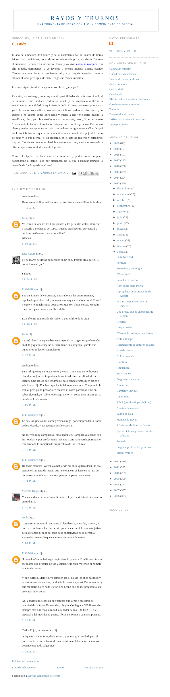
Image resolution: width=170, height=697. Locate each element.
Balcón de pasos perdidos (124, 79)
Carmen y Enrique (126, 390)
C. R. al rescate (125, 356)
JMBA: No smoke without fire (127, 119)
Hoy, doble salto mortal (129, 285)
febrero (121, 246)
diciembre (123, 188)
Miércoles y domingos (129, 268)
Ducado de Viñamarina (122, 74)
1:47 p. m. (29, 355)
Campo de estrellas (120, 68)
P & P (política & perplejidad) (133, 402)
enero (120, 251)
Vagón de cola (124, 413)
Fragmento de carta (127, 379)
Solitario (121, 441)
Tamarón (114, 109)
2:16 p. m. (29, 405)
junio (120, 223)
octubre (122, 200)
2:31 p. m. (29, 450)
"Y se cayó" (123, 274)
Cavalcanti (115, 94)
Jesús (25, 218)
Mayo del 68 (123, 373)
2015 (117, 171)
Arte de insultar (125, 350)
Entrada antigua (94, 667)
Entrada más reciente (24, 667)
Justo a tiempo (124, 339)
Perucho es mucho (126, 280)
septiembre (124, 205)
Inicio (60, 667)
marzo (121, 240)
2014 (117, 177)
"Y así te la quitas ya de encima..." (136, 333)
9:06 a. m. (29, 651)
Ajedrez (121, 321)
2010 (117, 473)
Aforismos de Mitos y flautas (133, 425)
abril (120, 234)
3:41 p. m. (29, 507)
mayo (120, 228)
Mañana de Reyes (126, 419)
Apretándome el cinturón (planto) (135, 344)
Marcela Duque (31, 491)
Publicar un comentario (25, 661)
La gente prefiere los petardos (133, 447)
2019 (117, 148)
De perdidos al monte (121, 114)
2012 (117, 461)
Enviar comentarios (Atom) (44, 675)
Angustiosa (122, 367)
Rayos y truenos (85, 18)
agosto (121, 211)
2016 (117, 166)
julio (120, 217)
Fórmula (121, 262)
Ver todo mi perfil (123, 51)
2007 (117, 490)
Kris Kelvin (28, 253)
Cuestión (121, 362)
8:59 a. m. (29, 243)
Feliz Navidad (124, 257)
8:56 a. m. (29, 208)
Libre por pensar (118, 124)
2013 (117, 183)
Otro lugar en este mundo (124, 104)
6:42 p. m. (29, 620)
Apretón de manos (126, 408)
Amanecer (122, 385)
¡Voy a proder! (124, 327)
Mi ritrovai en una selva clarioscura (129, 99)
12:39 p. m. (30, 324)
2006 (117, 496)
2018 (117, 154)
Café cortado (116, 89)
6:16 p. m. (29, 543)
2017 (117, 160)
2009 (117, 478)
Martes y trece (124, 452)
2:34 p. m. (29, 481)
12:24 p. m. (30, 279)
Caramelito (122, 396)
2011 (117, 467)
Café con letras (118, 84)
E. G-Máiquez (30, 289)
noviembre (123, 194)
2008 (117, 484)
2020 (117, 143)
